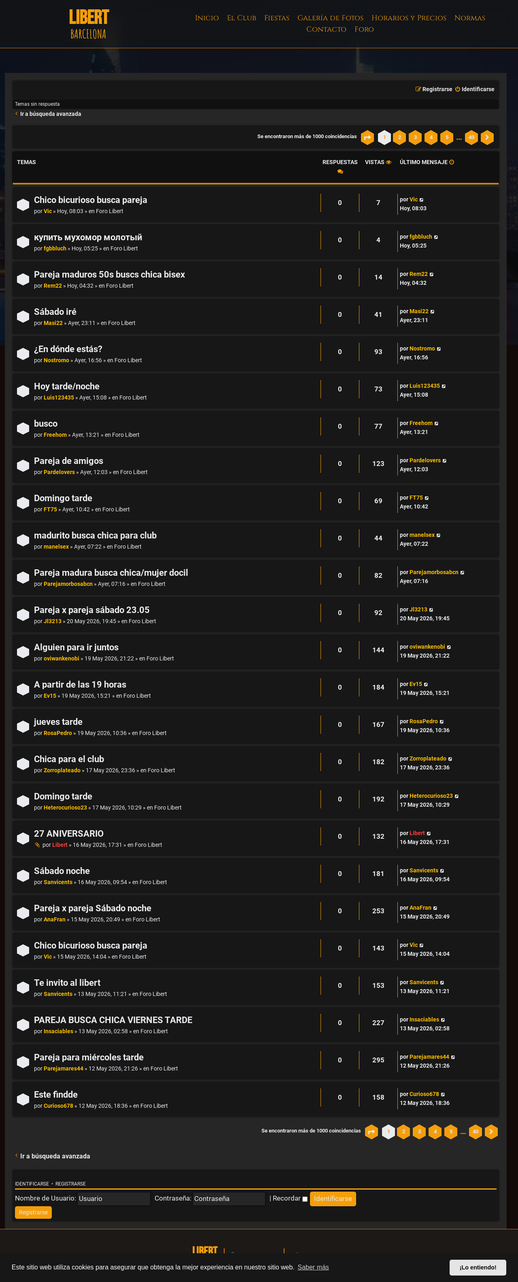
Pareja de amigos (68, 461)
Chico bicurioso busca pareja (90, 200)
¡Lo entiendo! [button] (478, 1267)
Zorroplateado (62, 770)
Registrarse (70, 1184)
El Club (241, 18)
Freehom (55, 435)
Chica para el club (69, 759)
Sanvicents (58, 882)
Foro (364, 29)
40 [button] (471, 137)
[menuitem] (474, 89)
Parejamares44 (63, 1068)
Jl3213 (53, 621)
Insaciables (58, 1031)
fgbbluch (55, 248)
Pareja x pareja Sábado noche (92, 908)
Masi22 (53, 323)
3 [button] (415, 137)
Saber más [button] (313, 1267)
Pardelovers (59, 472)
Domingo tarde (63, 498)
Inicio (207, 18)
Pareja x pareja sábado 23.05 (92, 610)
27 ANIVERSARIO (69, 834)
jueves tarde (58, 722)
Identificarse (32, 1184)
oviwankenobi (61, 658)
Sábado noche (62, 871)
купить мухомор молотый (88, 237)
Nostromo (56, 360)
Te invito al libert (67, 983)
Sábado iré (55, 312)
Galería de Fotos (330, 18)
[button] (367, 137)
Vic (48, 211)
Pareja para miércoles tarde (89, 1057)
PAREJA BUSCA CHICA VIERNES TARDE (113, 1020)
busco (45, 424)
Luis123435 (59, 397)
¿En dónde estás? (68, 349)
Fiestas (276, 18)
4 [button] (431, 137)
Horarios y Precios (409, 18)
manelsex (56, 546)
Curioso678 (58, 1106)
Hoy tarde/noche (67, 386)
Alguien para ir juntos (76, 647)
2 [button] (399, 137)
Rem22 (53, 285)
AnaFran (55, 919)
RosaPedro (58, 733)
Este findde (56, 1095)
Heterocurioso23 (65, 807)
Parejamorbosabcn (68, 584)
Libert (60, 845)
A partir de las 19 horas (80, 684)
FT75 (50, 509)
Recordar (290, 1198)
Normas (469, 18)
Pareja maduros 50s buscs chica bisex (109, 274)
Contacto (326, 29)
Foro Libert (109, 211)
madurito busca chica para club (95, 535)
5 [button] (447, 137)
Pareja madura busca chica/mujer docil (111, 573)
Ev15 (50, 695)
